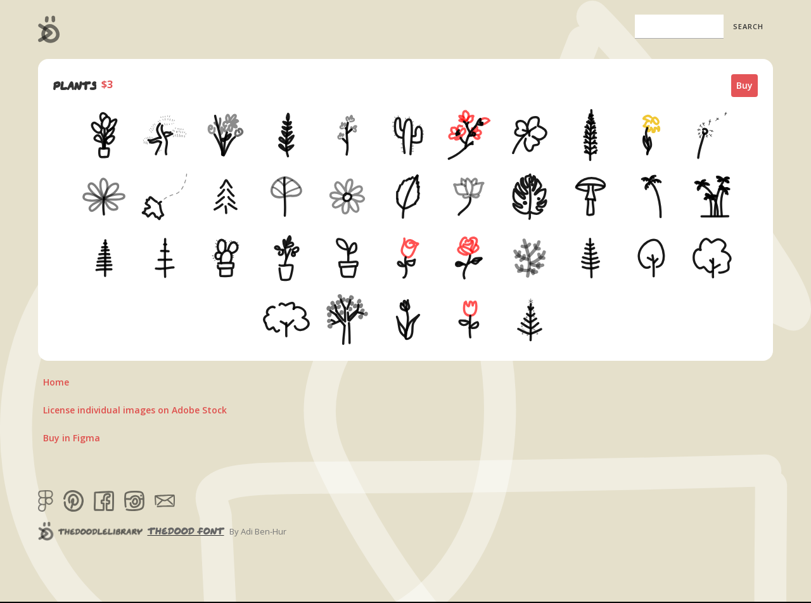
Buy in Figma (71, 438)
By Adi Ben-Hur (257, 531)
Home (56, 382)
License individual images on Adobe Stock (135, 410)
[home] (49, 29)
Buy (744, 85)
